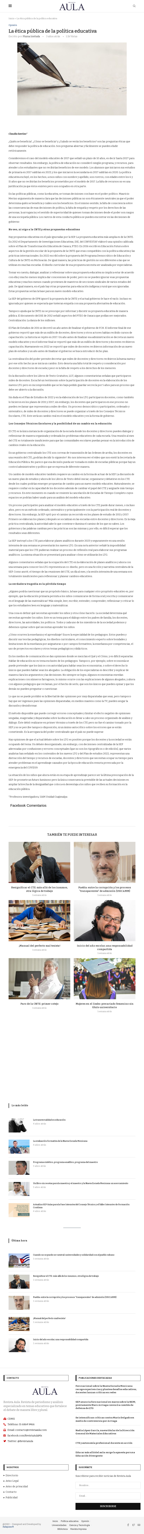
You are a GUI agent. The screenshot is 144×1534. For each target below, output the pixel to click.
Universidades (59, 1525)
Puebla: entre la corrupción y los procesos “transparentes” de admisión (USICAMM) (75, 1297)
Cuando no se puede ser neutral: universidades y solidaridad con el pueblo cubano (73, 1255)
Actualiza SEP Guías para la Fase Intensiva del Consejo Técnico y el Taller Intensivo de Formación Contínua (81, 1206)
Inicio (12, 18)
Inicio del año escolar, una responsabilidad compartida (60, 1339)
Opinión (13, 25)
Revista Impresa (78, 1529)
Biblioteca (62, 1529)
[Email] (138, 1525)
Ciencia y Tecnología (79, 1525)
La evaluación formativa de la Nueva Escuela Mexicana (60, 1141)
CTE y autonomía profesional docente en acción (103, 1443)
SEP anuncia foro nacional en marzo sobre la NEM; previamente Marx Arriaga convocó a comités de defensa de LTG (105, 1405)
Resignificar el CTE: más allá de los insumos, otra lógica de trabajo (66, 1276)
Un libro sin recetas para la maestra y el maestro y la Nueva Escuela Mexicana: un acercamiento (80, 1183)
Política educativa (69, 1521)
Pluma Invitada (31, 36)
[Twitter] (133, 1525)
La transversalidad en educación (49, 1120)
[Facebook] (128, 1525)
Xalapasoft (8, 1526)
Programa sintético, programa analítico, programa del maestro (65, 1162)
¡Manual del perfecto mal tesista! (39, 945)
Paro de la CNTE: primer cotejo (39, 1004)
